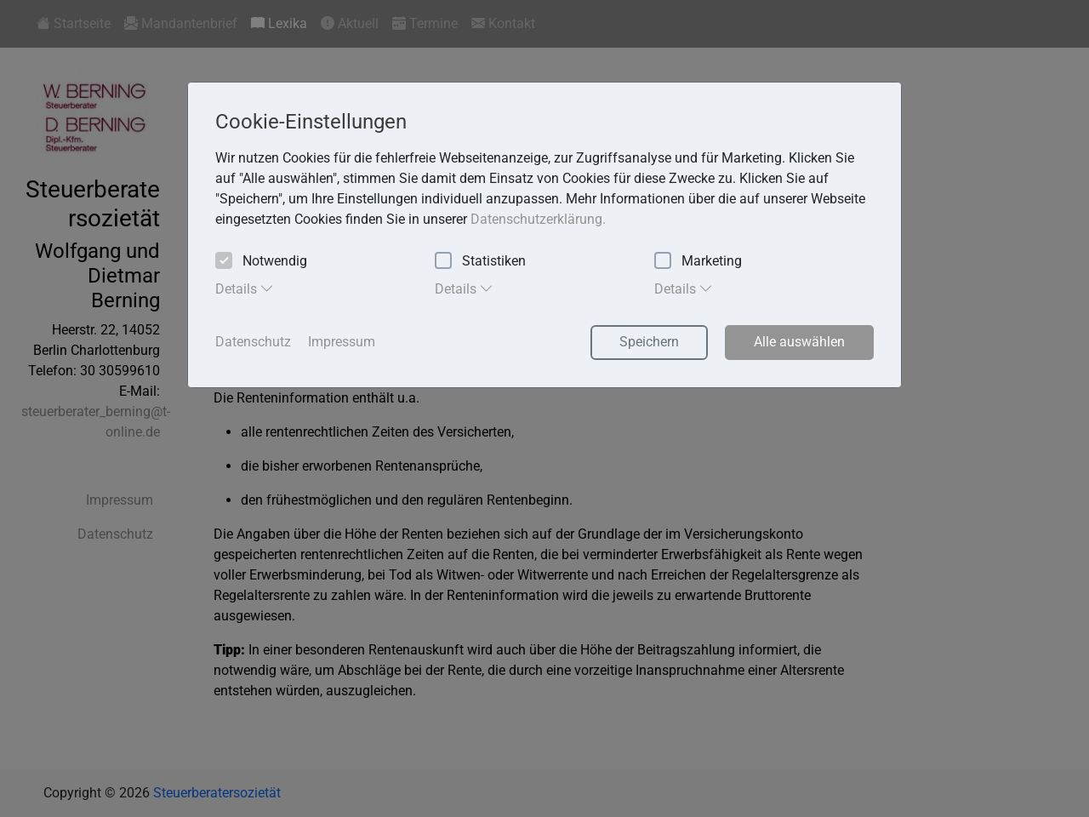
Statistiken (480, 261)
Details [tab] (244, 288)
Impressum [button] (341, 342)
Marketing (698, 261)
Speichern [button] (649, 342)
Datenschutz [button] (253, 342)
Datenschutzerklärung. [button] (538, 219)
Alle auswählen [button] (799, 342)
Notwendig (261, 261)
